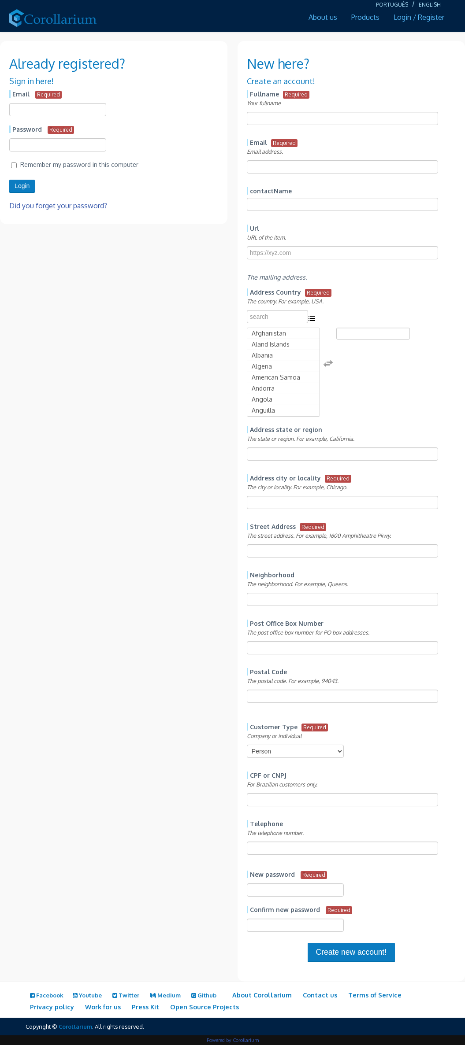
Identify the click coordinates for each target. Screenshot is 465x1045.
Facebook (46, 995)
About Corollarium (262, 995)
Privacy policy (52, 1007)
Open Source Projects (204, 1007)
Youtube (87, 995)
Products (365, 17)
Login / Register (419, 17)
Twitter (125, 995)
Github (203, 995)
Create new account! (351, 952)
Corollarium (75, 1026)
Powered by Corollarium (233, 1040)
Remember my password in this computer (74, 164)
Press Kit (145, 1007)
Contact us (320, 995)
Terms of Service (375, 995)
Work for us (103, 1007)
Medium (165, 995)
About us (323, 17)
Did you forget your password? (58, 205)
